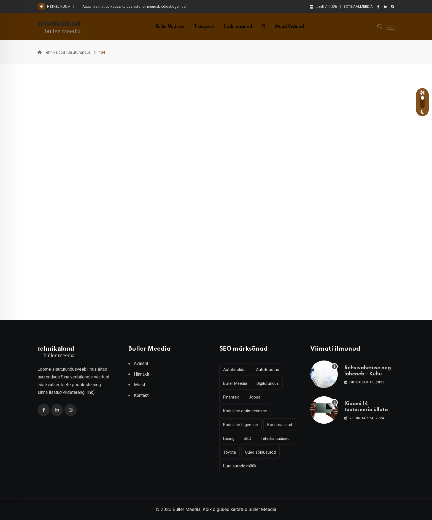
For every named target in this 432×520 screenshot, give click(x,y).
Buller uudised (170, 27)
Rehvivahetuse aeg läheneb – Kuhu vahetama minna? (367, 374)
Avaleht (141, 363)
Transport (204, 27)
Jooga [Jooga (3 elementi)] (254, 397)
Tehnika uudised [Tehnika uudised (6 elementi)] (275, 438)
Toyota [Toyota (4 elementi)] (229, 452)
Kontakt (141, 395)
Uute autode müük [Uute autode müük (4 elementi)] (239, 466)
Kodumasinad (237, 27)
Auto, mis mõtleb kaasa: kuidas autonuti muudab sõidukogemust (134, 6)
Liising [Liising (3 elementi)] (228, 438)
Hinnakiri (142, 374)
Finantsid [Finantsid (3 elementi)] (231, 397)
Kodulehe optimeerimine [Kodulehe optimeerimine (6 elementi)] (245, 410)
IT (263, 27)
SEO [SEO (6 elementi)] (247, 438)
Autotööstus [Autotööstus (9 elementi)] (267, 369)
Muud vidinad (289, 27)
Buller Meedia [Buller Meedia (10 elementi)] (235, 383)
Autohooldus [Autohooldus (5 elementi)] (235, 369)
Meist (139, 384)
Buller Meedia (262, 509)
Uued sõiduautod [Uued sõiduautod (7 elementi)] (260, 452)
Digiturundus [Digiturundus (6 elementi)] (267, 383)
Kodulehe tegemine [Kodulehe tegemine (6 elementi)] (240, 424)
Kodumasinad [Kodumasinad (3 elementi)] (279, 424)
